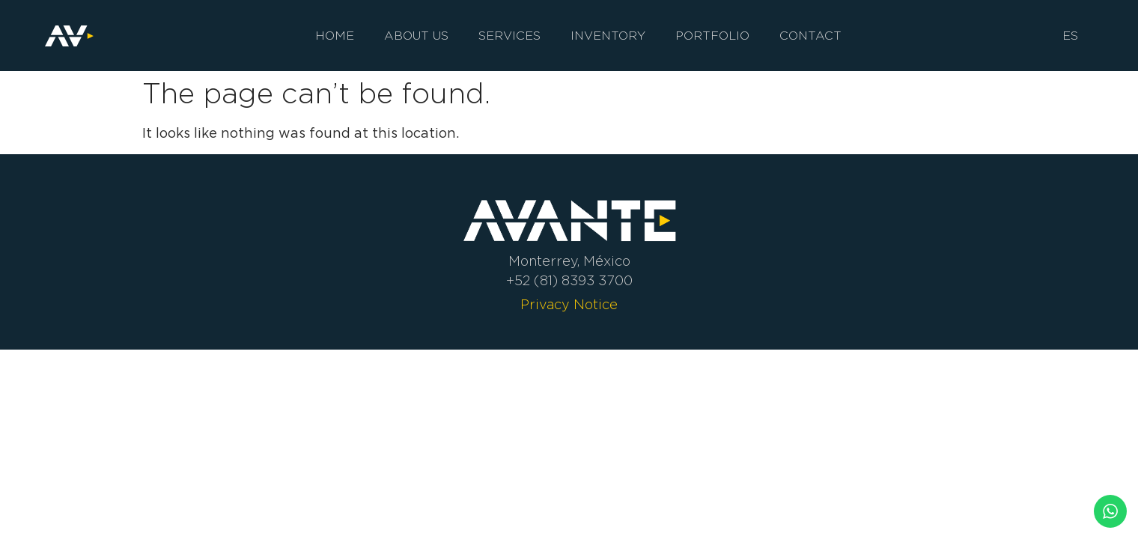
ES (1070, 35)
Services (509, 35)
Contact (810, 35)
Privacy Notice (569, 304)
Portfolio (712, 35)
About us (416, 35)
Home (334, 35)
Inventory (607, 35)
